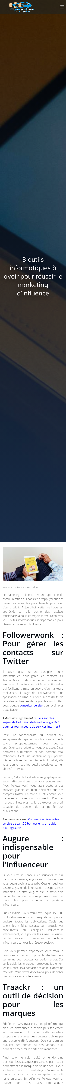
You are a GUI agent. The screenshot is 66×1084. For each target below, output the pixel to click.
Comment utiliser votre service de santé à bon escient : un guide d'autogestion (31, 823)
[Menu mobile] (62, 7)
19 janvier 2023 (22, 587)
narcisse (7, 587)
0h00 (35, 587)
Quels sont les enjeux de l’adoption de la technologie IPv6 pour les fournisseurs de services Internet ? (31, 722)
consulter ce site (31, 705)
